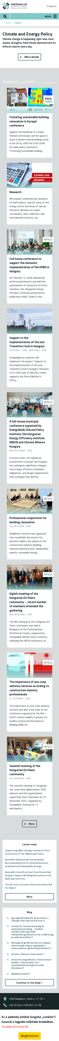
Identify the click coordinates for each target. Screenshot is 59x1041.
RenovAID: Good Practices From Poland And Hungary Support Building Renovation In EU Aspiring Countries (28, 875)
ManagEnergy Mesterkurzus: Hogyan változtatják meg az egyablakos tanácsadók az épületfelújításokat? (31, 945)
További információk (15, 1027)
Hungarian (51, 6)
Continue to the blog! (29, 983)
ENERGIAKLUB (15, 6)
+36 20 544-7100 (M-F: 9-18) (25, 1005)
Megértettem (30, 1036)
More (32, 824)
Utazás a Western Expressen (28, 954)
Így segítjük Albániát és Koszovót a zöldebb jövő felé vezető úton (29, 919)
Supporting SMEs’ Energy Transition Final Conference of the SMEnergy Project (27, 852)
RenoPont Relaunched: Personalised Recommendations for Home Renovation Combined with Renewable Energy (26, 863)
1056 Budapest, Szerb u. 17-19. (27, 999)
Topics (17, 22)
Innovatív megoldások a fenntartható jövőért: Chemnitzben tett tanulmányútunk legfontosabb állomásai (31, 963)
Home (8, 22)
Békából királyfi (21, 973)
